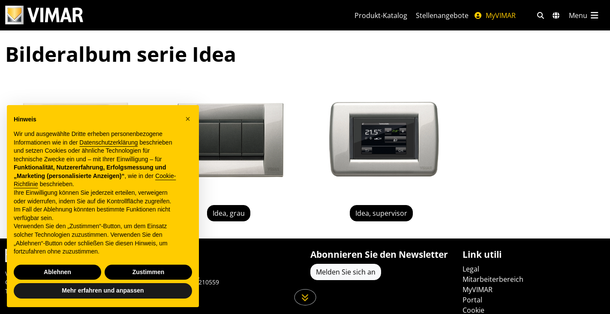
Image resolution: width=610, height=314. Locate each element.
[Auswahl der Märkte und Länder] (556, 15)
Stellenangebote (442, 15)
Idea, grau (229, 213)
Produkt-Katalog (381, 15)
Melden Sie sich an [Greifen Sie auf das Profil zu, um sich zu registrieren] (346, 272)
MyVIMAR (495, 15)
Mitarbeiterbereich (493, 279)
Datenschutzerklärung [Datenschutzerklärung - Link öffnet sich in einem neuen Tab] (108, 142)
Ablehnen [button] (57, 272)
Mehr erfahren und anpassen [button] (103, 290)
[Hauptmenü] (584, 15)
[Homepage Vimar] (169, 15)
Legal (471, 269)
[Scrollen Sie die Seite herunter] (305, 297)
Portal (472, 300)
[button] (188, 119)
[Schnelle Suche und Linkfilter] (540, 15)
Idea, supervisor (381, 213)
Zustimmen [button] (148, 272)
